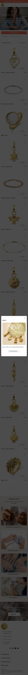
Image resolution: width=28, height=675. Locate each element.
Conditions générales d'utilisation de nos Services (14, 671)
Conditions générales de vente (6, 670)
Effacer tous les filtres (15, 36)
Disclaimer (3, 671)
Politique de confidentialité (17, 670)
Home (2, 8)
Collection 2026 (8, 8)
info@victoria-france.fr (7, 636)
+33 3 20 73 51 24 (7, 639)
